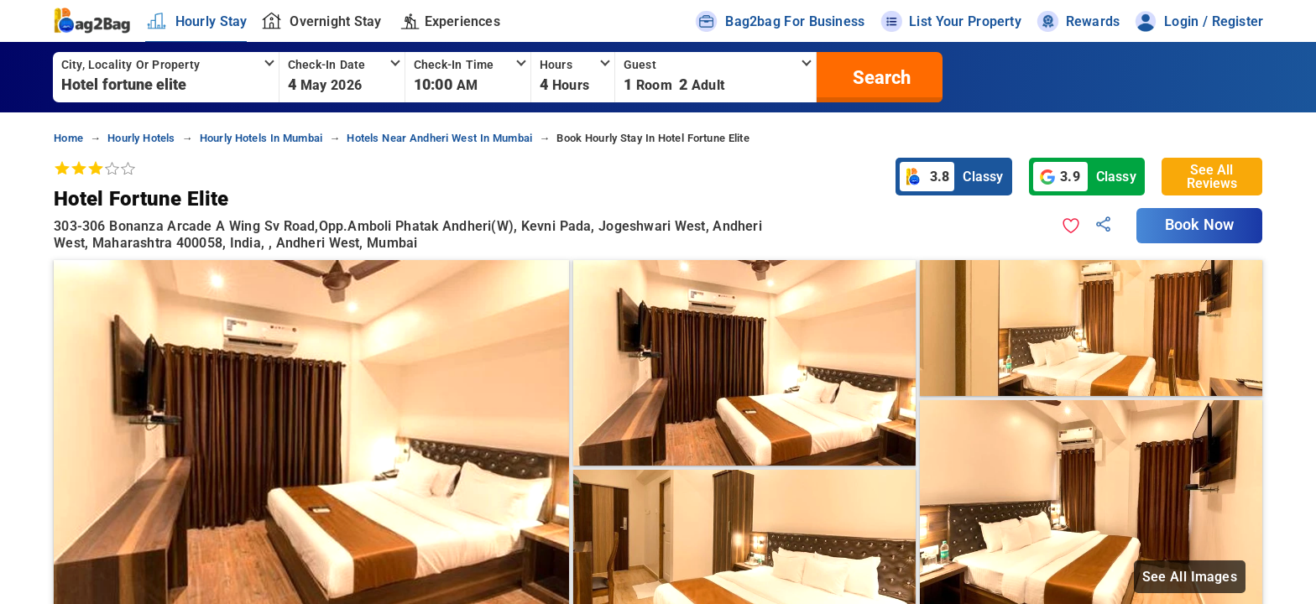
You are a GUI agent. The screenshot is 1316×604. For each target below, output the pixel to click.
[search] (880, 77)
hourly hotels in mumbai (261, 138)
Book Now (1199, 224)
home (68, 138)
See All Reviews (1212, 176)
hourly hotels (141, 138)
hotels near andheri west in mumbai (439, 138)
